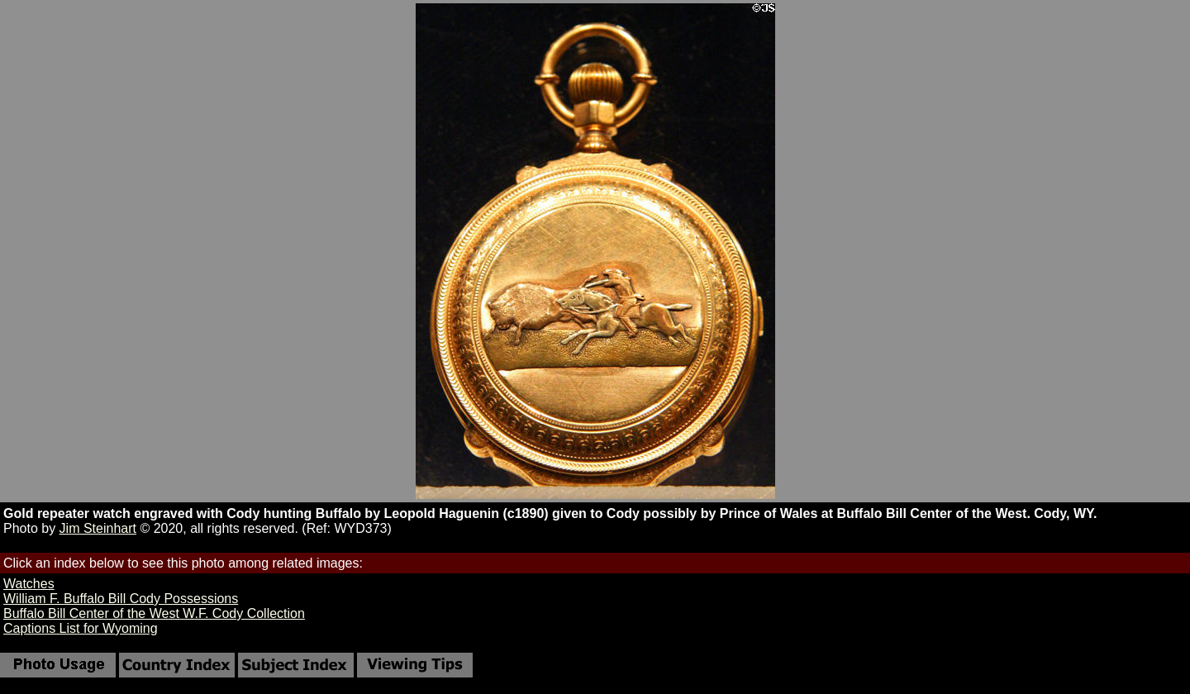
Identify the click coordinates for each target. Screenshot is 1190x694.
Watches (29, 584)
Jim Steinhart (98, 528)
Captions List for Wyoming (80, 628)
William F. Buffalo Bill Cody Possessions (120, 599)
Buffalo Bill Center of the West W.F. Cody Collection (154, 613)
